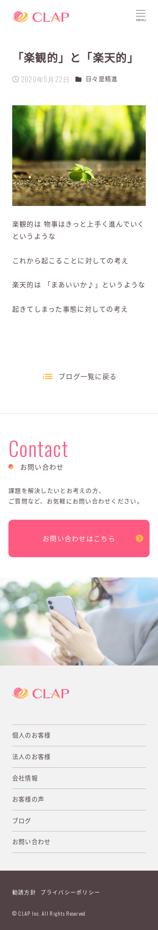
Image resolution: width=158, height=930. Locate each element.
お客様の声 (28, 799)
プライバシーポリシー (70, 892)
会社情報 (25, 778)
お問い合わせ (31, 841)
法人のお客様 (31, 756)
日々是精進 (102, 79)
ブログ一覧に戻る (88, 376)
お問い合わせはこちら (79, 538)
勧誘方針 (24, 892)
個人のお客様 (31, 735)
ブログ (22, 820)
